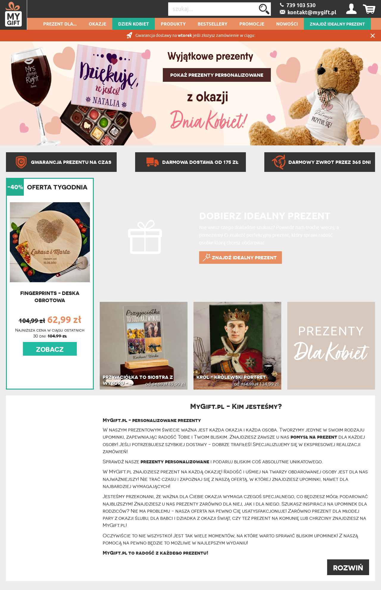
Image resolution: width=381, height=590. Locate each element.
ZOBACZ (50, 349)
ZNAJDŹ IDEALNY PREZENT (337, 24)
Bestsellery (212, 24)
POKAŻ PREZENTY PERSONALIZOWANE (216, 75)
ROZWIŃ (348, 568)
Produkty (173, 24)
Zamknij (372, 35)
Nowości (287, 24)
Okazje (97, 24)
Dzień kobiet (133, 24)
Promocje (251, 24)
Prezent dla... (60, 24)
